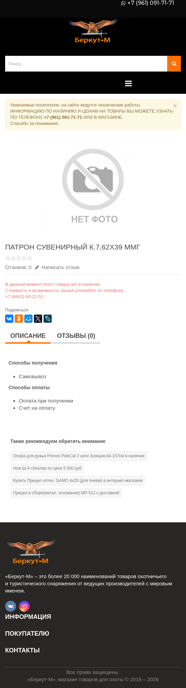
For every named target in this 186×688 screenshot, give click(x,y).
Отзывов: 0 (18, 267)
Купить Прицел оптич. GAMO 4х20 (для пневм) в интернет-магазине (78, 480)
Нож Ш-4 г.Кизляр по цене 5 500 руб (47, 468)
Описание (28, 335)
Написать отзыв (57, 267)
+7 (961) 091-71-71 (150, 3)
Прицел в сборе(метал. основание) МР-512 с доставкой (66, 492)
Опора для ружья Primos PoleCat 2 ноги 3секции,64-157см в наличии (79, 456)
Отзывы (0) (76, 335)
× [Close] (175, 105)
